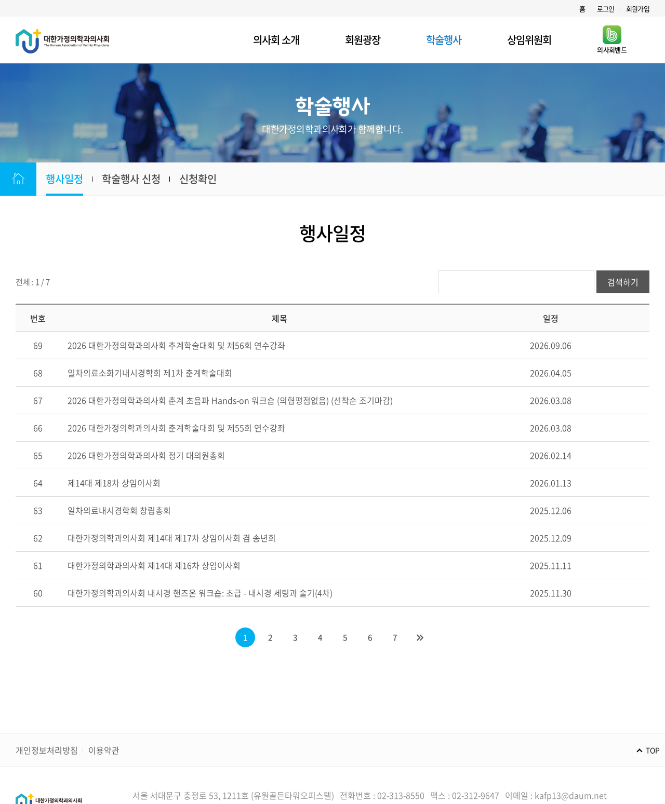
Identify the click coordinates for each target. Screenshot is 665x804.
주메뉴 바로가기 (0, 0)
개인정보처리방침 (47, 750)
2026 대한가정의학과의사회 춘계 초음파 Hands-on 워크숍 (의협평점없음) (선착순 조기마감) (230, 400)
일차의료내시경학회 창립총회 (119, 510)
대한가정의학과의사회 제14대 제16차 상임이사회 (154, 565)
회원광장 (362, 39)
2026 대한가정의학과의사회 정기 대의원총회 (146, 455)
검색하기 (623, 282)
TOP (653, 750)
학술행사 (443, 39)
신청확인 (198, 178)
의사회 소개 (276, 39)
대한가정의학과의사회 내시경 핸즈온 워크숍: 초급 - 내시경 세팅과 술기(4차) (200, 593)
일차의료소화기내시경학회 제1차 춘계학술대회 (150, 372)
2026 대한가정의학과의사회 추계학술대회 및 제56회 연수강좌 (176, 345)
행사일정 (64, 178)
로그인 (606, 8)
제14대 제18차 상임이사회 (114, 482)
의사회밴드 (612, 39)
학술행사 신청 (131, 178)
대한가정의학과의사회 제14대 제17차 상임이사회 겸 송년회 (172, 538)
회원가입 (637, 8)
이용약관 (103, 750)
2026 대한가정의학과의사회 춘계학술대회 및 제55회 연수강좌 (176, 427)
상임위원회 (529, 39)
